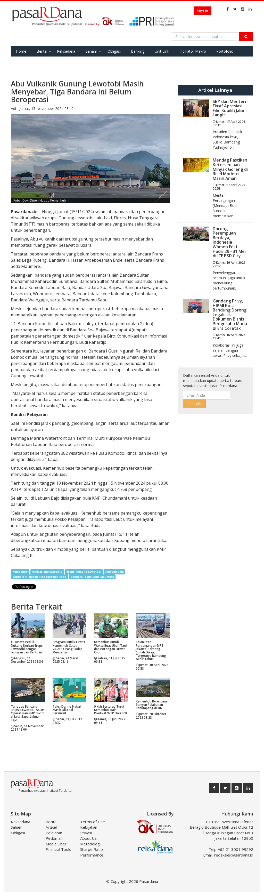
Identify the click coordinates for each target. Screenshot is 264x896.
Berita (42, 51)
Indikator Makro (192, 51)
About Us (88, 838)
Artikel (51, 827)
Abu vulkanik (114, 571)
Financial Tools (58, 849)
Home (21, 51)
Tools (45, 61)
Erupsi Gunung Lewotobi (84, 571)
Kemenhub (20, 571)
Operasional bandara (47, 571)
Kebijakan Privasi (88, 830)
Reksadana (66, 51)
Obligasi (114, 51)
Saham (91, 51)
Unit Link (162, 51)
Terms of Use (92, 821)
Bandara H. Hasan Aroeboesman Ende (39, 577)
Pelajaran (54, 832)
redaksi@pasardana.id (233, 855)
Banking (137, 51)
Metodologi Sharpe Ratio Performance (91, 849)
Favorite (23, 61)
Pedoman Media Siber (56, 841)
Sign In (202, 10)
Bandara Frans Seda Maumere (92, 577)
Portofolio (224, 51)
